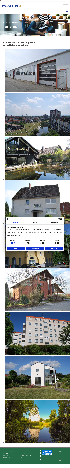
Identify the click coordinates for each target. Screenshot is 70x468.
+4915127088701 (7, 457)
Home (59, 451)
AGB (59, 455)
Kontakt (65, 4)
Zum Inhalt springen (5, 1)
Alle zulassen (54, 248)
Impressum (60, 457)
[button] (35, 12)
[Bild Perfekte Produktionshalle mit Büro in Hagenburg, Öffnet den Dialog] (37, 92)
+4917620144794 (23, 457)
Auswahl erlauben (35, 248)
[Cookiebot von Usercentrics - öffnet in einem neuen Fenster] (57, 219)
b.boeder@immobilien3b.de (9, 460)
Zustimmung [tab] (15, 222)
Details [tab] (35, 222)
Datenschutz (60, 460)
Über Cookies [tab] (54, 222)
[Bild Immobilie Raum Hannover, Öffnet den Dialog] (37, 135)
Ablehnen (16, 248)
